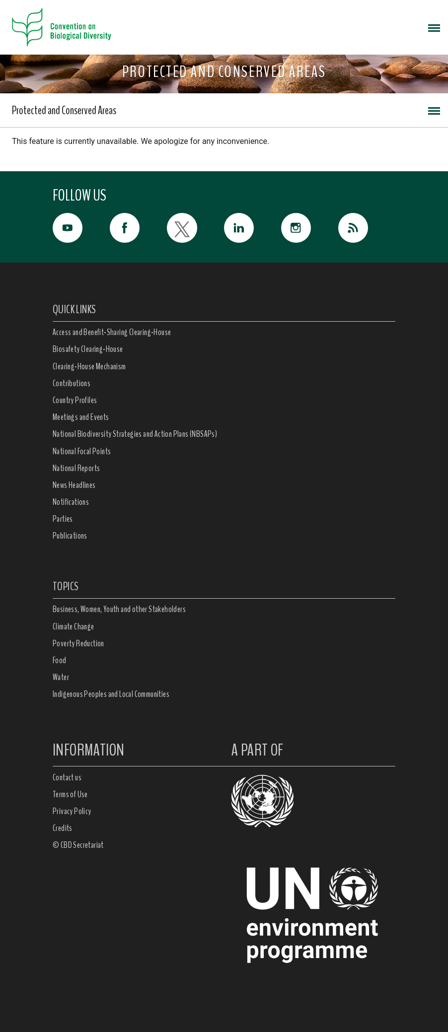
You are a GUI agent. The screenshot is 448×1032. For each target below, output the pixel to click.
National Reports (76, 468)
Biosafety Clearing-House (88, 349)
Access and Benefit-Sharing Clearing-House (112, 332)
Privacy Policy (72, 811)
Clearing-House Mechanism (89, 366)
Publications (70, 536)
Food (60, 660)
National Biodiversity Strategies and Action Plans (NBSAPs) (135, 434)
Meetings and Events (81, 417)
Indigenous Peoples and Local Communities (111, 694)
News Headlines (74, 485)
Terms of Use (70, 794)
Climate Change (73, 626)
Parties (63, 519)
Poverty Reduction (78, 643)
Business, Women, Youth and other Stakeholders (119, 609)
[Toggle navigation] (434, 27)
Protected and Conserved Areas (64, 110)
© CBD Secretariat (78, 845)
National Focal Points (82, 451)
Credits (63, 828)
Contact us (67, 777)
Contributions (71, 383)
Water (61, 677)
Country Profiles (75, 400)
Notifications (71, 502)
